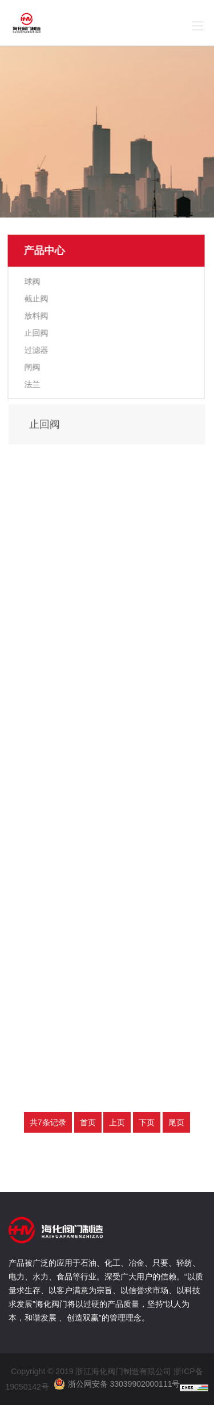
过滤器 (36, 350)
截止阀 (36, 298)
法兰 (32, 384)
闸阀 (32, 367)
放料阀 (36, 315)
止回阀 (36, 332)
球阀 (32, 281)
